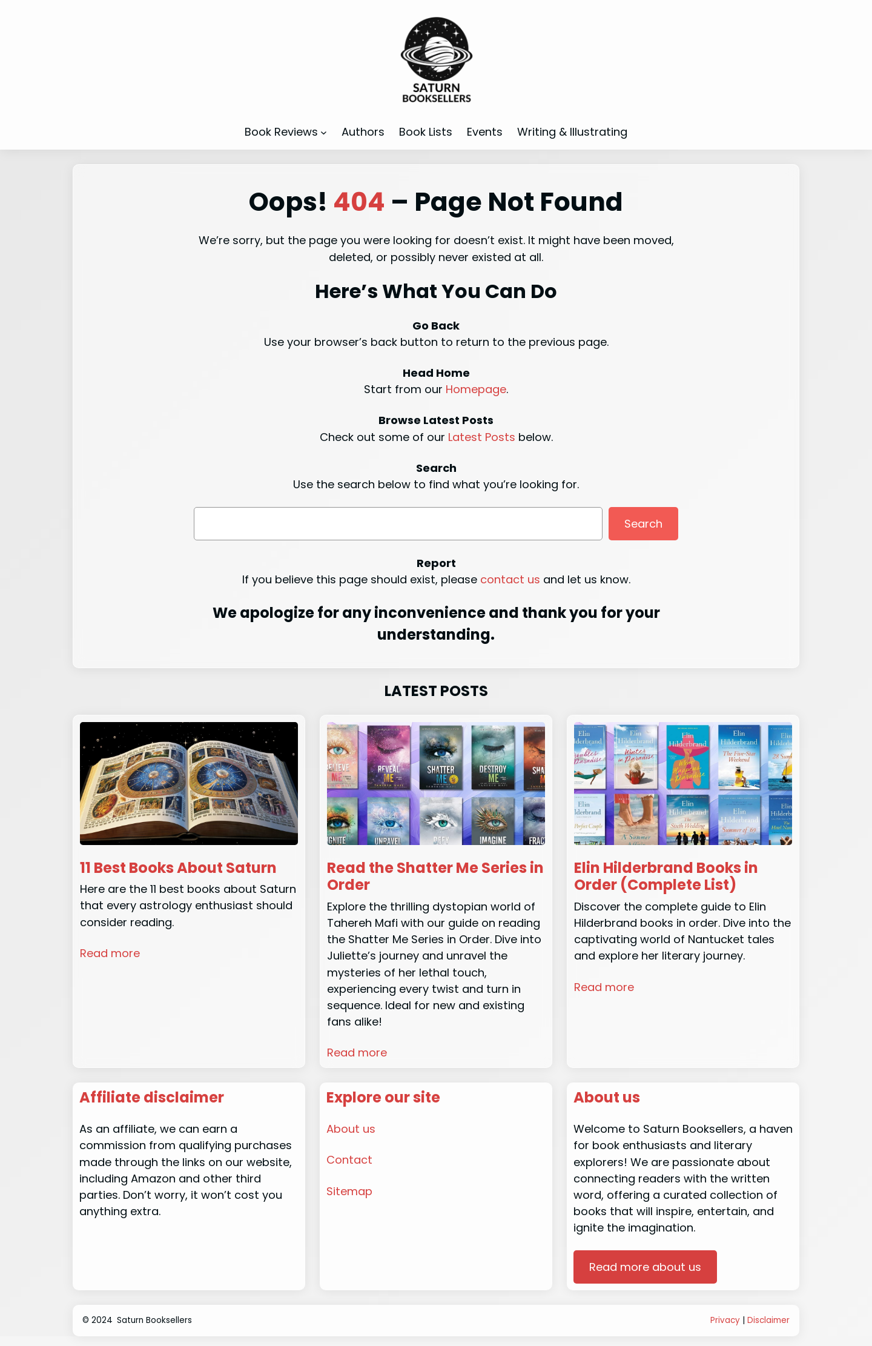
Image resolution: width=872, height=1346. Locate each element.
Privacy (725, 1320)
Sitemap (349, 1191)
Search (643, 523)
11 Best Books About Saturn (178, 868)
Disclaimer (768, 1320)
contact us (510, 579)
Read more (110, 953)
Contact (349, 1159)
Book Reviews (281, 131)
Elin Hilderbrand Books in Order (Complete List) (666, 877)
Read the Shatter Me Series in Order (435, 877)
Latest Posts (481, 437)
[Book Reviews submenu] (323, 131)
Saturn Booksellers (154, 1320)
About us (350, 1128)
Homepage (476, 389)
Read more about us (645, 1267)
